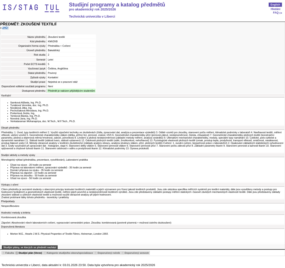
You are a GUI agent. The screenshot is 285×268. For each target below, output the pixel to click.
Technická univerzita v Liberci (92, 16)
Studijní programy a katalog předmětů (117, 4)
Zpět (5, 27)
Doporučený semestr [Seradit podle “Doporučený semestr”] (137, 253)
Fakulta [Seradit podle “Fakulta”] (9, 253)
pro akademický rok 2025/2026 (92, 9)
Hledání (275, 9)
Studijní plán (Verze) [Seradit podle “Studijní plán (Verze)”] (30, 253)
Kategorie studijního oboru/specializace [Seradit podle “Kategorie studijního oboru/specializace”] (70, 253)
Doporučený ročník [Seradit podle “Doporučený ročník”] (109, 253)
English (275, 4)
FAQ (276, 12)
